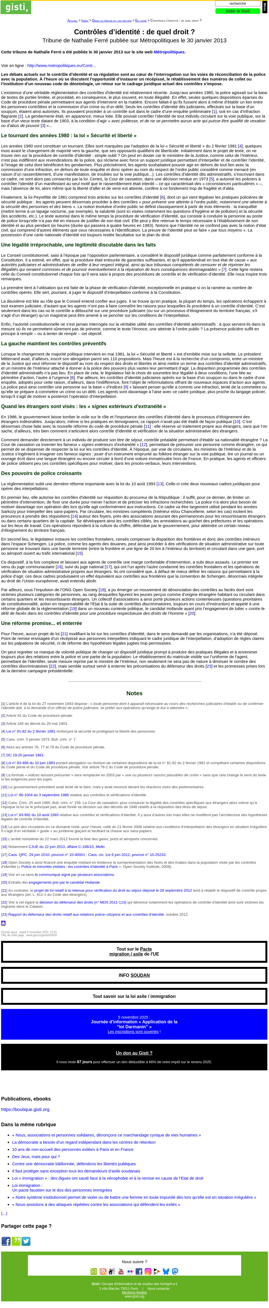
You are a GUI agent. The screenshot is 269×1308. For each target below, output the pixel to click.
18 (102, 589)
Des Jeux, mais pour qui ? (36, 1156)
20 (191, 613)
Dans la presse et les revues (111, 20)
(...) (4, 1213)
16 (59, 566)
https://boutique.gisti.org (25, 1109)
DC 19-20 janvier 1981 (25, 755)
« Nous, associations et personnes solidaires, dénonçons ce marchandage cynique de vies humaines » (106, 1135)
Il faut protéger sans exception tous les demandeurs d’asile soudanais (76, 1171)
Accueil (72, 20)
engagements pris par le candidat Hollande (64, 882)
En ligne (141, 20)
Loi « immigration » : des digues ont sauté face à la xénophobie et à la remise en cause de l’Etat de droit (107, 1178)
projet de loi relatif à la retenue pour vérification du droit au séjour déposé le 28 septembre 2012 (113, 890)
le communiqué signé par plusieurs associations (74, 875)
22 (52, 666)
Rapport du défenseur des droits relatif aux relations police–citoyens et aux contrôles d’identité (86, 914)
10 (236, 421)
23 (209, 666)
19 (73, 608)
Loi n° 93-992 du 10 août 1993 (33, 815)
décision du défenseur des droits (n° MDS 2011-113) (82, 902)
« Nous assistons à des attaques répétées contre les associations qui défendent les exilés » (96, 1204)
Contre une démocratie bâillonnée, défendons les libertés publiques (74, 1163)
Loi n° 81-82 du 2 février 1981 (31, 731)
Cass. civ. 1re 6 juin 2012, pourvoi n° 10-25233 (126, 855)
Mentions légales (134, 1292)
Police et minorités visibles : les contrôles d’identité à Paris (70, 867)
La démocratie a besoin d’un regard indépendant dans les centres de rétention (84, 1142)
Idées (84, 20)
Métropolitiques (169, 52)
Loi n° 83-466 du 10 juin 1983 (30, 763)
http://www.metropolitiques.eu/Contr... (61, 65)
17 (108, 566)
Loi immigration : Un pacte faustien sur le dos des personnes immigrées (62, 1187)
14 (74, 516)
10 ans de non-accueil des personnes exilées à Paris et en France (72, 1149)
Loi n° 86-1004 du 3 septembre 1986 (38, 795)
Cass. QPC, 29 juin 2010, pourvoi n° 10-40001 (46, 855)
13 (160, 483)
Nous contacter (158, 1289)
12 (143, 444)
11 (147, 426)
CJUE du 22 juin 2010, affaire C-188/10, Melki (66, 847)
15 (79, 553)
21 (64, 633)
